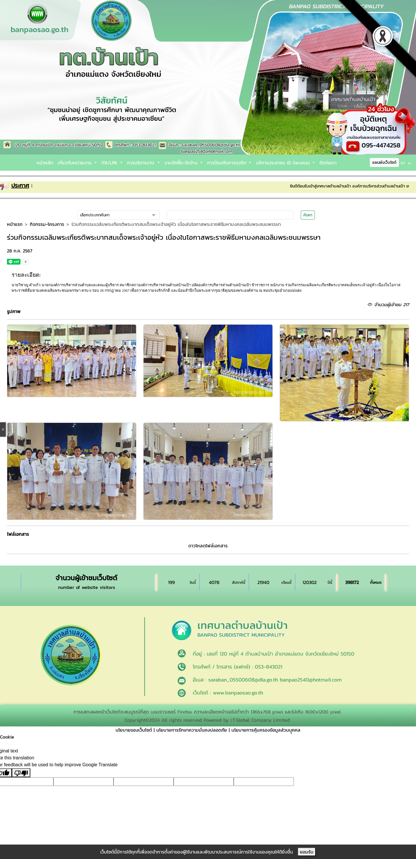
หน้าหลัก (45, 162)
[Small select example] (118, 215)
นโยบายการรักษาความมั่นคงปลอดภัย (191, 729)
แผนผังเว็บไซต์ (384, 162)
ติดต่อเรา (328, 162)
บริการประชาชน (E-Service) (283, 162)
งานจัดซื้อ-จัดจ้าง (181, 162)
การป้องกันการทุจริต (227, 162)
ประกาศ (20, 185)
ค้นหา (307, 215)
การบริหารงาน (141, 162)
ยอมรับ (306, 851)
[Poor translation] (21, 772)
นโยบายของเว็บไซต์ (134, 729)
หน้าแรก (15, 224)
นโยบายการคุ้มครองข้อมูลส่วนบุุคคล (265, 729)
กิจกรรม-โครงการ (47, 224)
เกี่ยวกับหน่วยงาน (75, 162)
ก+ (403, 162)
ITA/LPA (110, 162)
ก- (410, 163)
